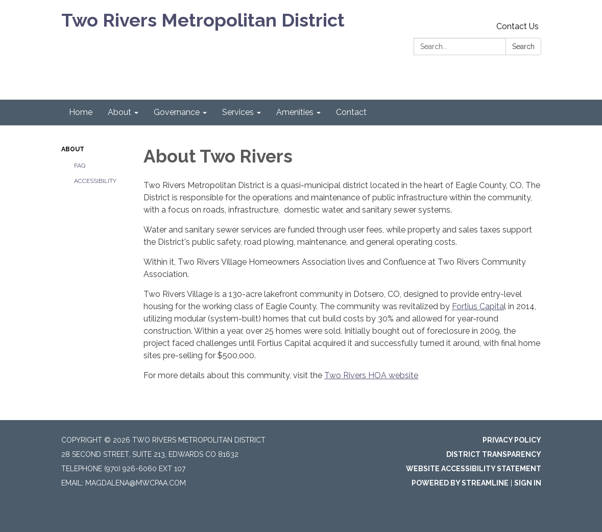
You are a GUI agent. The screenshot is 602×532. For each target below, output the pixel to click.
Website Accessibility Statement (473, 469)
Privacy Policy (512, 440)
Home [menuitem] (80, 112)
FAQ (79, 165)
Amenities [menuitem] (295, 112)
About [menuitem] (119, 112)
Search (523, 46)
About (72, 149)
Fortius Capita (478, 306)
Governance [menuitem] (177, 112)
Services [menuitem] (238, 112)
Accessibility (95, 180)
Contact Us (517, 26)
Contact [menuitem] (351, 112)
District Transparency (493, 454)
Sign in (527, 483)
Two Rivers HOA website (371, 375)
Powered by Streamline (460, 483)
